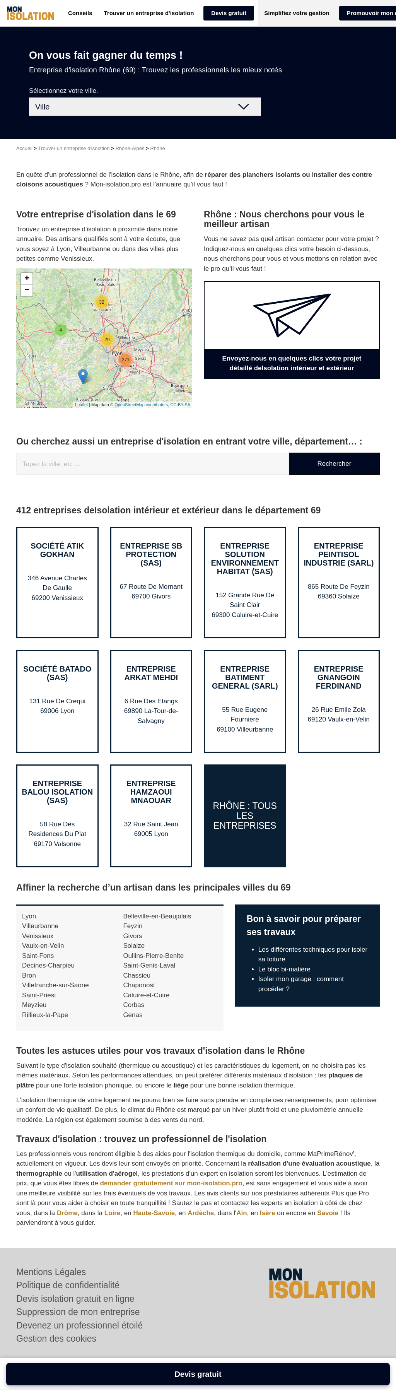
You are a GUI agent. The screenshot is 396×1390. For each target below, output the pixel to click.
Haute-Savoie (154, 1213)
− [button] (26, 290)
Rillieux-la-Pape (45, 1015)
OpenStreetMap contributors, (142, 404)
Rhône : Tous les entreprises (245, 816)
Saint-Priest (39, 995)
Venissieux (37, 936)
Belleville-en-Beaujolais (157, 916)
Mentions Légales (51, 1272)
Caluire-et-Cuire (146, 995)
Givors (132, 936)
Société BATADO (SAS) (57, 673)
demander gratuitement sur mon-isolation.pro (171, 1183)
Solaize (134, 945)
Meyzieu (34, 1005)
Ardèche (201, 1213)
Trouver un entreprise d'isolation (74, 148)
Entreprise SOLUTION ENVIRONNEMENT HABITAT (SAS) (245, 559)
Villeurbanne (40, 926)
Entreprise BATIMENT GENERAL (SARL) (245, 677)
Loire (112, 1213)
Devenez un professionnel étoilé (79, 1325)
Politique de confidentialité (67, 1285)
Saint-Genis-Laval (149, 965)
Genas (132, 1015)
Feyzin (132, 926)
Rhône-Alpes (129, 148)
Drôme (67, 1213)
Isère (267, 1213)
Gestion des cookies (56, 1339)
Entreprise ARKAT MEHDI (151, 673)
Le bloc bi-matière (284, 969)
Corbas (133, 1005)
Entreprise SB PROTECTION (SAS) (151, 554)
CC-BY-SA (180, 404)
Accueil (24, 148)
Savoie (327, 1213)
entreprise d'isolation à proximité (98, 229)
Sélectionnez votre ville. (63, 90)
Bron (29, 975)
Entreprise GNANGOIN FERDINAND (339, 677)
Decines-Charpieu (48, 965)
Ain (241, 1213)
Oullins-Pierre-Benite (153, 955)
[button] (80, 13)
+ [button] (26, 279)
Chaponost (139, 985)
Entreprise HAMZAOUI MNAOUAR (151, 792)
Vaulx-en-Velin (43, 945)
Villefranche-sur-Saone (55, 985)
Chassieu (136, 975)
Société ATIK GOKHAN (57, 550)
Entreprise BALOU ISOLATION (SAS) (57, 792)
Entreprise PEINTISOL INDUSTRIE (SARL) (339, 554)
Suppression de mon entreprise (78, 1312)
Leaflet (81, 404)
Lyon (29, 916)
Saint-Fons (38, 955)
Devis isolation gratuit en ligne (75, 1299)
